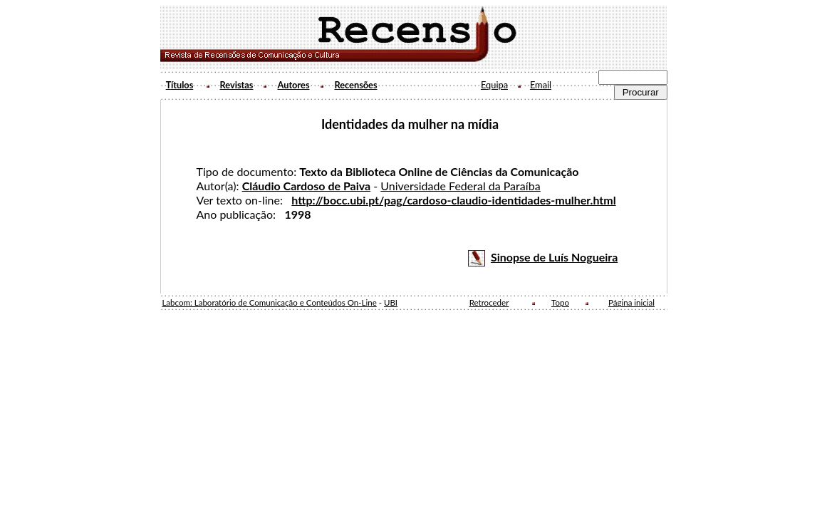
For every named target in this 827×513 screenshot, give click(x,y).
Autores (293, 84)
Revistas (237, 84)
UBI (390, 302)
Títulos (180, 84)
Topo (560, 302)
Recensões (355, 84)
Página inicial (631, 302)
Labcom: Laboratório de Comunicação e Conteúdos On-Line (269, 302)
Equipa (494, 84)
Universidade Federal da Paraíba (460, 185)
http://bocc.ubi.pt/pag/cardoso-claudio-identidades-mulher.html (453, 200)
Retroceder (489, 302)
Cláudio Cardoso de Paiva (306, 185)
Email (540, 84)
